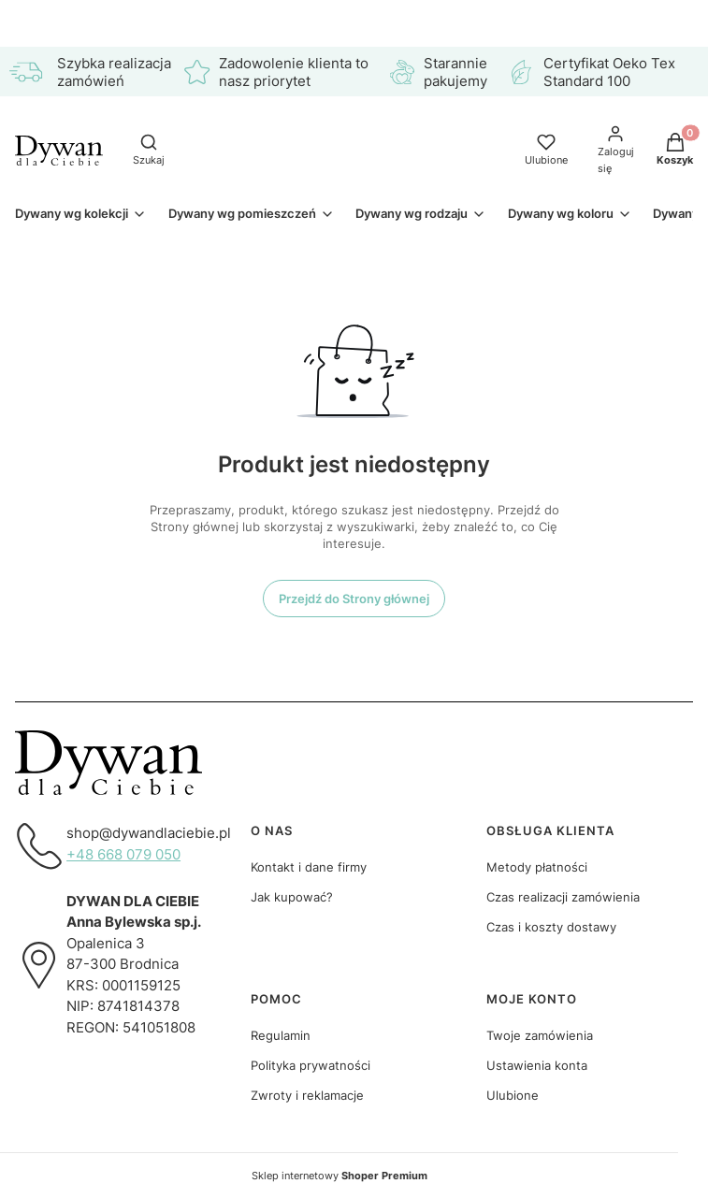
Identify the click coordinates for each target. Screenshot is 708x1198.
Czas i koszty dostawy (551, 926)
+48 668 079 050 (123, 854)
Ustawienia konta (536, 1065)
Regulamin (281, 1035)
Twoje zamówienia (539, 1035)
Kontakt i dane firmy (309, 866)
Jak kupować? (292, 896)
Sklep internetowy (339, 1175)
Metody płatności (536, 866)
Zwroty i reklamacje (307, 1095)
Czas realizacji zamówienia (563, 896)
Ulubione (512, 1095)
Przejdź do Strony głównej (354, 598)
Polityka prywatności (310, 1065)
